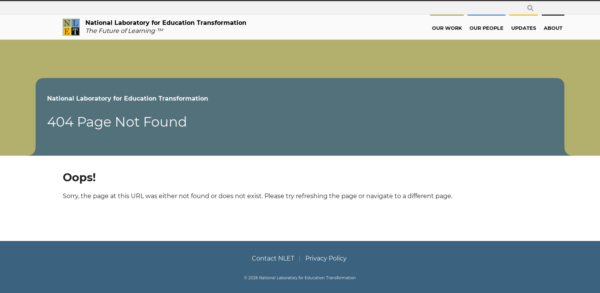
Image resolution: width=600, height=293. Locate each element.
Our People (459, 28)
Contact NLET (273, 258)
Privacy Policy (326, 258)
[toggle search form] (530, 8)
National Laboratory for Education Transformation (154, 98)
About (526, 28)
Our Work (420, 28)
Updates (496, 28)
